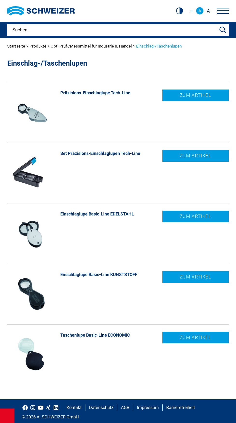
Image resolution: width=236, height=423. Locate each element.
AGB (125, 407)
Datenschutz (101, 407)
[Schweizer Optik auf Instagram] (32, 407)
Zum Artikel (195, 95)
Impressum (148, 407)
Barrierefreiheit (180, 407)
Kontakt (74, 407)
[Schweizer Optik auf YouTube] (40, 407)
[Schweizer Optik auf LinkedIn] (56, 407)
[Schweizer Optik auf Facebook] (25, 407)
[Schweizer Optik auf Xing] (48, 407)
